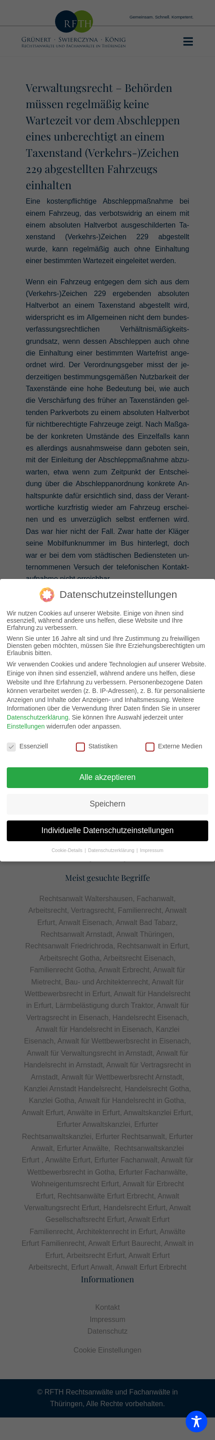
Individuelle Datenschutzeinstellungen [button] (108, 830)
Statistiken (97, 746)
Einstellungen (26, 726)
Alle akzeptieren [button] (107, 777)
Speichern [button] (108, 803)
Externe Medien (173, 746)
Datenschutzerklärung (37, 717)
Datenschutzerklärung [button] (112, 850)
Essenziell (27, 746)
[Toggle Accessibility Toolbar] (196, 1421)
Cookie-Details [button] (67, 850)
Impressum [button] (152, 850)
